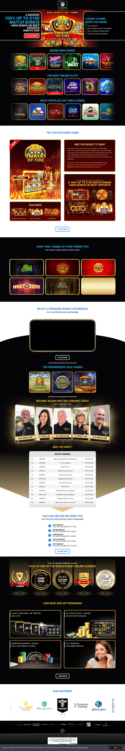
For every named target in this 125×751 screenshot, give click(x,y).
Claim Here (31, 36)
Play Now (62, 229)
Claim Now (62, 551)
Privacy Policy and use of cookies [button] (76, 747)
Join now (62, 676)
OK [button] (116, 747)
